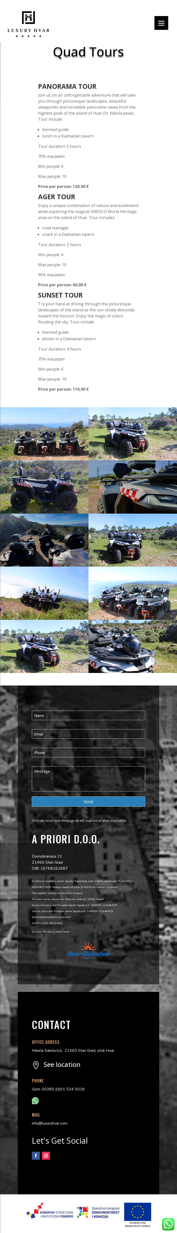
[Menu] (161, 23)
